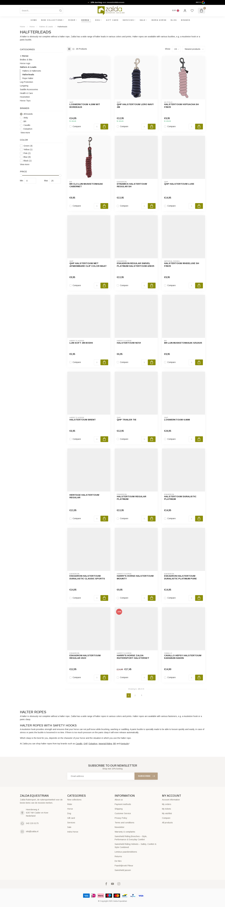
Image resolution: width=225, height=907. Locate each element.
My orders (166, 804)
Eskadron (28, 129)
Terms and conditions (124, 822)
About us (119, 799)
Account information (171, 799)
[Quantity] (97, 126)
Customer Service (123, 813)
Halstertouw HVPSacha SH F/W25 (181, 105)
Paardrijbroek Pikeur (124, 865)
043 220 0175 (32, 823)
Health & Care (26, 93)
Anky (26, 118)
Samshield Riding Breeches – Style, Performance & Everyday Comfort (131, 838)
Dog (97, 20)
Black (28, 161)
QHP (86, 743)
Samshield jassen (123, 870)
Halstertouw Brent (82, 419)
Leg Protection (26, 82)
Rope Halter (27, 78)
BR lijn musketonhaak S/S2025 (183, 343)
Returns (118, 856)
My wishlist (167, 813)
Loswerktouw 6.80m (177, 419)
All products (167, 822)
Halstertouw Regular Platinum (131, 497)
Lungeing (24, 86)
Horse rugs (25, 63)
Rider (71, 20)
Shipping (119, 809)
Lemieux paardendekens (126, 852)
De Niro (118, 861)
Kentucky (125, 743)
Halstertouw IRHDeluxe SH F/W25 (181, 264)
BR (25, 121)
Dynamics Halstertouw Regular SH (132, 185)
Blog (174, 20)
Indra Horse (159, 20)
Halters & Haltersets (31, 71)
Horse (85, 20)
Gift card (112, 20)
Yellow (28, 149)
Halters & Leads (46, 27)
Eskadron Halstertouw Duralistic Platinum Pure (180, 577)
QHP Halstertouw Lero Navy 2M (135, 105)
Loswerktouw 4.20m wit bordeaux (84, 105)
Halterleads (62, 27)
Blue (27, 157)
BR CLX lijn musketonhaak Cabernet (86, 185)
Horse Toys (25, 100)
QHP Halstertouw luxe (179, 184)
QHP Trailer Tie (126, 419)
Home (34, 20)
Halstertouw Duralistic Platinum (180, 497)
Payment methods (123, 804)
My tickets (166, 809)
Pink (27, 153)
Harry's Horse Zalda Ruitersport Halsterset (133, 656)
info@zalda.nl (32, 831)
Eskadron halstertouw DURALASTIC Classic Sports (87, 577)
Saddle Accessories (29, 89)
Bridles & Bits (26, 59)
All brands (28, 114)
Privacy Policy (121, 818)
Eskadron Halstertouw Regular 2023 (85, 656)
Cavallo (27, 125)
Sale (142, 20)
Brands (185, 20)
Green (28, 146)
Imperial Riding (105, 743)
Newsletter (119, 827)
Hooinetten (25, 97)
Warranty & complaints (125, 832)
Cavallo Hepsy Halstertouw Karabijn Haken (182, 656)
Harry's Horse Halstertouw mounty (135, 577)
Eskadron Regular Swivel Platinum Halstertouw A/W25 (135, 264)
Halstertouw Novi (129, 343)
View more (25, 132)
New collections (52, 20)
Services (128, 20)
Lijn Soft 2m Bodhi (81, 343)
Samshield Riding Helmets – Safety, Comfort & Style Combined (135, 845)
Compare (77, 126)
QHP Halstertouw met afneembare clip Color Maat (88, 264)
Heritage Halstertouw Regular (84, 496)
